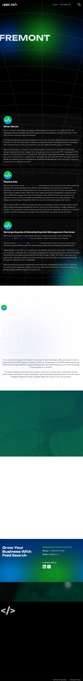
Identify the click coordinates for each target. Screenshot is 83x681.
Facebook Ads (34, 243)
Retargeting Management (13, 660)
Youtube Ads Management (13, 656)
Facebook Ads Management (14, 640)
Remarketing (8, 238)
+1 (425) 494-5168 (53, 551)
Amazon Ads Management (13, 648)
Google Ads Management (13, 636)
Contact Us (47, 644)
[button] (79, 4)
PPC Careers (48, 640)
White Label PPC (8, 664)
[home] (14, 4)
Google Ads (21, 243)
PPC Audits (6, 669)
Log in (54, 4)
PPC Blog (46, 636)
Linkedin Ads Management (13, 644)
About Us (46, 631)
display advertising (31, 185)
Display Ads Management (13, 652)
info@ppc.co (51, 554)
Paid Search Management (13, 631)
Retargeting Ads (23, 238)
